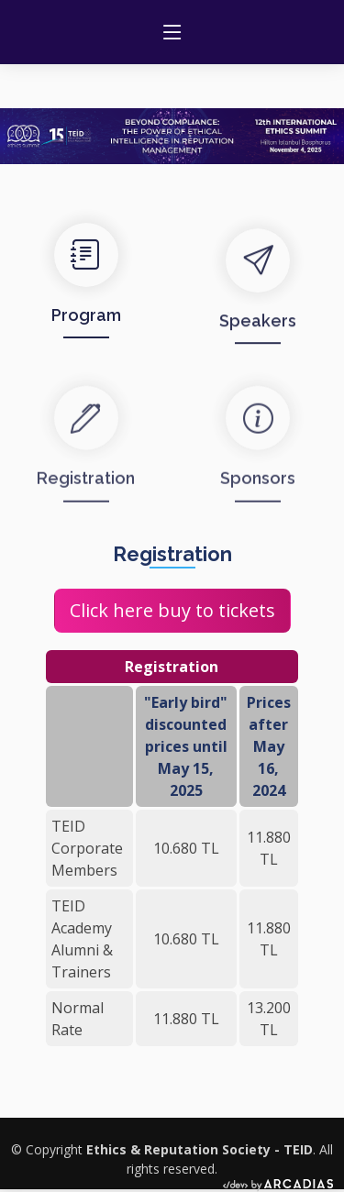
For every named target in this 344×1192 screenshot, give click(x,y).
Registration (86, 501)
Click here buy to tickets (172, 610)
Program (86, 328)
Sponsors (257, 501)
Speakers (257, 338)
